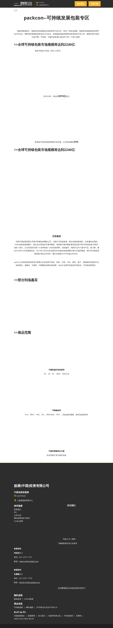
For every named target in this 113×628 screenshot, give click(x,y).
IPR (15, 512)
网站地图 (30, 607)
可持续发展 (18, 607)
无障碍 (79, 616)
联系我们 (17, 509)
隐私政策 (18, 599)
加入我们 (42, 616)
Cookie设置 (18, 521)
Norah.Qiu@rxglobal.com (29, 582)
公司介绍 (17, 515)
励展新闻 (31, 616)
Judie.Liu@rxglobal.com (28, 561)
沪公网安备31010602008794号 (71, 588)
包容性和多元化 (54, 616)
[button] (81, 3)
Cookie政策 (28, 599)
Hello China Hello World (23, 618)
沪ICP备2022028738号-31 (47, 607)
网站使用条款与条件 (22, 518)
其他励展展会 (19, 616)
